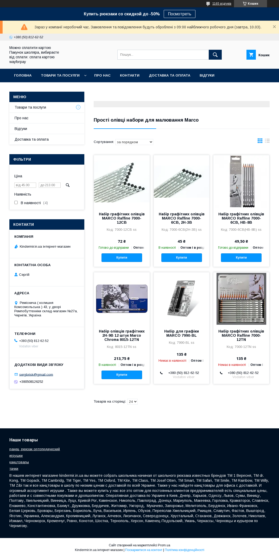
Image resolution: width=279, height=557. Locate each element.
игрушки (16, 456)
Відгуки (207, 75)
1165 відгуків (221, 3)
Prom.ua (164, 545)
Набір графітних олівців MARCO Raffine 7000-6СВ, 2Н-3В (182, 218)
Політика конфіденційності (184, 550)
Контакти (130, 75)
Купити (121, 257)
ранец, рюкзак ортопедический (34, 449)
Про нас (102, 75)
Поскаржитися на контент (143, 550)
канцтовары (19, 462)
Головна (22, 75)
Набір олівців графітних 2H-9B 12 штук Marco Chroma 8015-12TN (122, 335)
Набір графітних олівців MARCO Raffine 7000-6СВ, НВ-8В (241, 218)
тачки (13, 469)
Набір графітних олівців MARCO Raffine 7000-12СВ (122, 218)
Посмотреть (179, 14)
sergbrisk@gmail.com (36, 374)
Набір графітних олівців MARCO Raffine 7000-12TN (241, 335)
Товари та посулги (60, 75)
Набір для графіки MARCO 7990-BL (181, 333)
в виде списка (267, 142)
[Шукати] (215, 55)
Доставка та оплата (169, 75)
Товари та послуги (30, 107)
